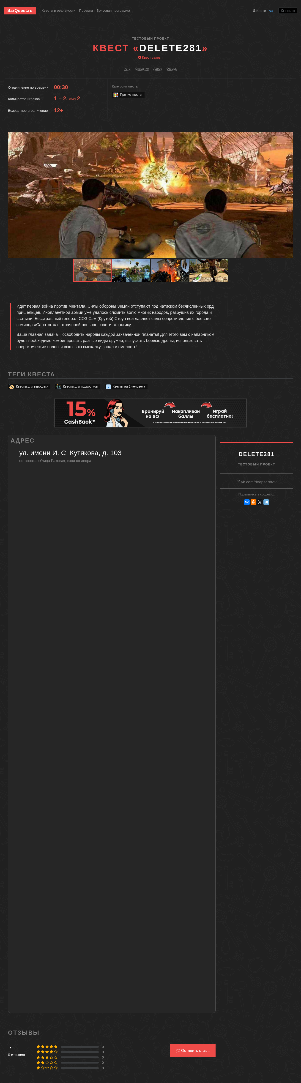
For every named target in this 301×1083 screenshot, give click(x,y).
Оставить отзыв (193, 1050)
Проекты (86, 10)
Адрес (157, 68)
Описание (142, 68)
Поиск (288, 11)
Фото (127, 68)
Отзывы (172, 68)
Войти (259, 11)
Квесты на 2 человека (125, 386)
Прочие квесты (127, 95)
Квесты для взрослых (28, 386)
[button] (289, 136)
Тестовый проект (150, 38)
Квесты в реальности (58, 10)
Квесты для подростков (77, 386)
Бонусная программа (113, 10)
